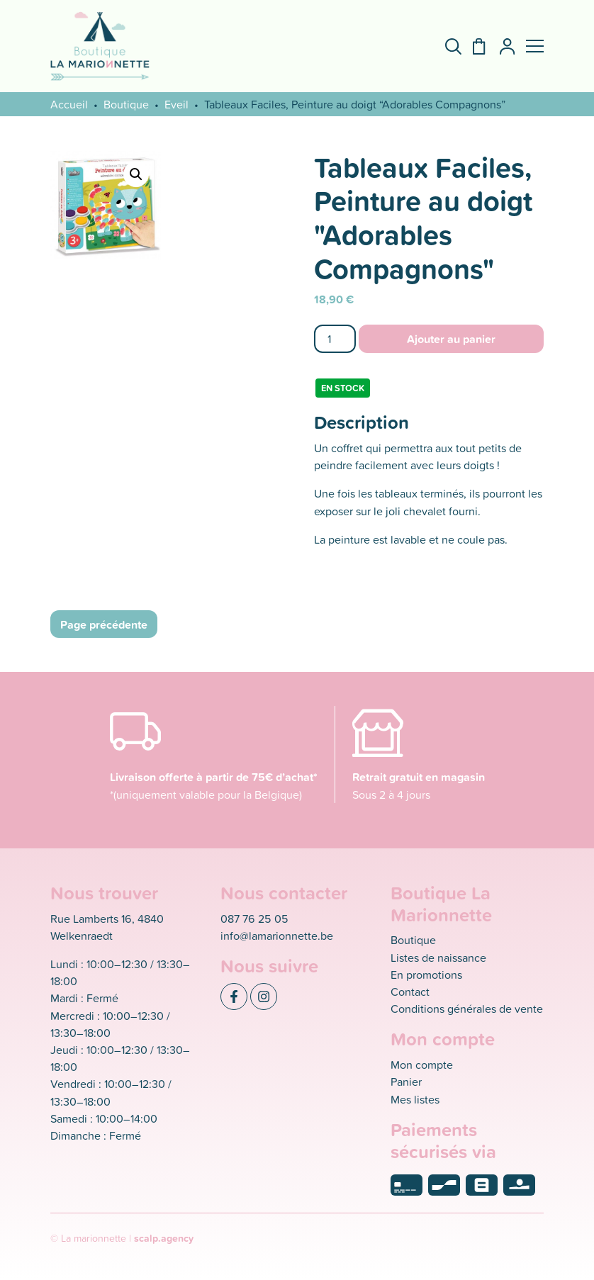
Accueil (69, 104)
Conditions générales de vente (467, 1008)
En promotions (426, 974)
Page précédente (103, 624)
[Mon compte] (501, 46)
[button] (535, 46)
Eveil (176, 104)
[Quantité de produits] (335, 338)
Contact (410, 991)
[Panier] (473, 46)
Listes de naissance (438, 957)
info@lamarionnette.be (276, 935)
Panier (406, 1081)
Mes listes (415, 1099)
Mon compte (422, 1064)
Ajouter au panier (451, 338)
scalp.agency (164, 1238)
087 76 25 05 (254, 918)
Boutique (126, 104)
